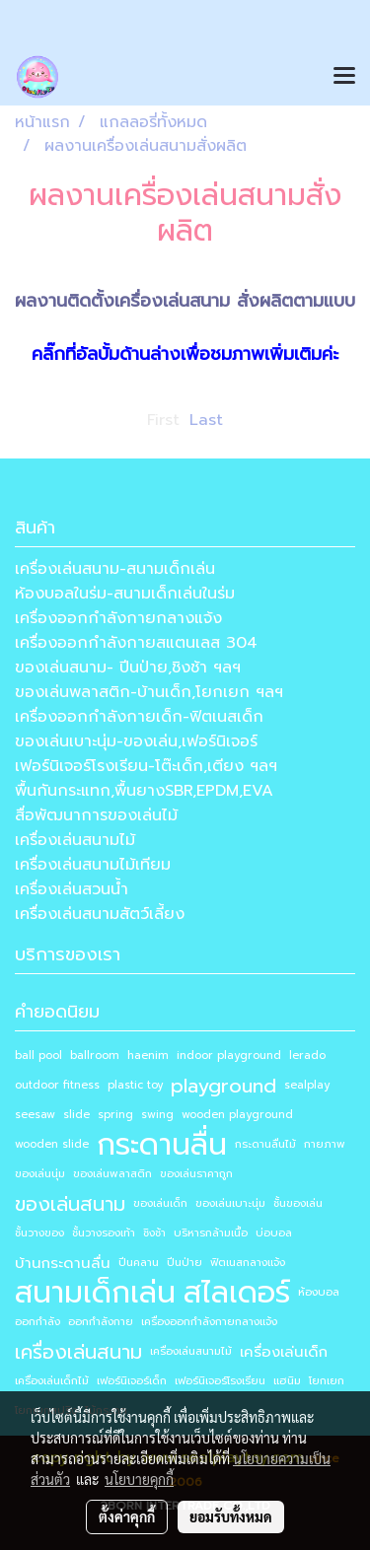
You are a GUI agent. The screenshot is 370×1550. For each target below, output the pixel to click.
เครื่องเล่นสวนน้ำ (71, 889)
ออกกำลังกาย (100, 1321)
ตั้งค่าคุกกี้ (127, 1516)
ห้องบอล (318, 1292)
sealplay (307, 1085)
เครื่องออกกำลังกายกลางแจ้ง (118, 618)
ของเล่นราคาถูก (196, 1173)
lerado (307, 1055)
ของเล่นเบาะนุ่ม (230, 1203)
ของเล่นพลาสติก (112, 1173)
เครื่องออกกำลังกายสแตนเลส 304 (136, 643)
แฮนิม (287, 1381)
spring (115, 1114)
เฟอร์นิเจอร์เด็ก (132, 1381)
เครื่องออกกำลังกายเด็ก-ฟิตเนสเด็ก (139, 717)
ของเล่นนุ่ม (40, 1173)
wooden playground (237, 1114)
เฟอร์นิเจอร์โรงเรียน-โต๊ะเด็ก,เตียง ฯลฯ (146, 766)
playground (223, 1085)
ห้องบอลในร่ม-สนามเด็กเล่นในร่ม (125, 593)
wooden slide (52, 1144)
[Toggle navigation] (344, 77)
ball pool (38, 1055)
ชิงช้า (154, 1233)
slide (76, 1114)
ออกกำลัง (37, 1321)
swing (157, 1114)
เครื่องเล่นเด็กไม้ (52, 1381)
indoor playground (229, 1055)
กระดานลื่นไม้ (265, 1144)
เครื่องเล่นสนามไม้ (75, 840)
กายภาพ (324, 1144)
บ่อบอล (274, 1233)
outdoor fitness (57, 1085)
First (163, 420)
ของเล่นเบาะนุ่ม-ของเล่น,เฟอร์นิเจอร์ (136, 741)
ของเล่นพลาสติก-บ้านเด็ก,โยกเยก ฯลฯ (149, 692)
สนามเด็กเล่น (95, 1292)
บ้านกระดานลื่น (63, 1263)
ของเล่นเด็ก (160, 1203)
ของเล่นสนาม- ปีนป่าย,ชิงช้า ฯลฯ (128, 667)
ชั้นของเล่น (298, 1203)
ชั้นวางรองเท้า (103, 1233)
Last (206, 420)
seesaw (35, 1114)
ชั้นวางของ (39, 1233)
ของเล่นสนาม (70, 1204)
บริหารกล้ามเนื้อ (211, 1233)
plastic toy (135, 1085)
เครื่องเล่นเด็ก (284, 1352)
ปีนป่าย (184, 1262)
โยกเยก (326, 1381)
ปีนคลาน (138, 1262)
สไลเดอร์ (237, 1292)
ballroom (94, 1055)
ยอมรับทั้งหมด (230, 1516)
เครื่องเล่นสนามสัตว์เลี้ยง (100, 914)
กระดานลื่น (162, 1145)
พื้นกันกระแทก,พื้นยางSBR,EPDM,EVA (144, 791)
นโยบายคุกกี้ (139, 1479)
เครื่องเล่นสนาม (78, 1352)
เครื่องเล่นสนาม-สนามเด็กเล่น (115, 569)
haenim (148, 1055)
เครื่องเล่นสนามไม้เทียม (93, 865)
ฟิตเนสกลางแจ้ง (247, 1262)
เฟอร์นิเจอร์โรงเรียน (220, 1381)
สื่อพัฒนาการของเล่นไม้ (96, 815)
